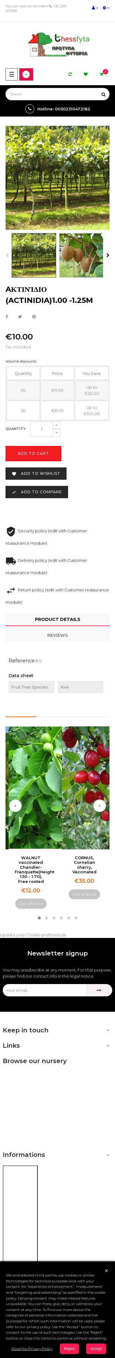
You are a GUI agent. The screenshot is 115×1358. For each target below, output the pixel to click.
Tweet (20, 317)
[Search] (57, 94)
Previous (7, 255)
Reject (69, 1349)
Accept (96, 1349)
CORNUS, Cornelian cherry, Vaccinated (84, 864)
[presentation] (15, 806)
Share (7, 317)
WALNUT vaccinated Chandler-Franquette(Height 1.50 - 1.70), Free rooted (34, 869)
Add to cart (33, 453)
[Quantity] (41, 429)
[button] (39, 918)
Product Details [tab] (57, 619)
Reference (22, 661)
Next (108, 255)
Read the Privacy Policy (31, 1348)
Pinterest (34, 317)
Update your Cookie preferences (33, 934)
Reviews (57, 635)
